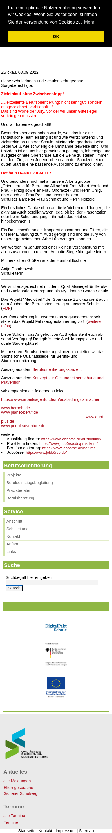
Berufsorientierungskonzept (57, 369)
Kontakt (13, 536)
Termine (11, 822)
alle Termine (14, 815)
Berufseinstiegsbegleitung (29, 482)
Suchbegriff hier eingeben (29, 577)
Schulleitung (17, 529)
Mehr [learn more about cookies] (89, 22)
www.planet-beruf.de (19, 412)
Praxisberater (18, 490)
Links (11, 551)
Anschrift (14, 521)
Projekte (13, 475)
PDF (7, 308)
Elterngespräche (18, 787)
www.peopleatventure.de (23, 426)
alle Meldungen (17, 781)
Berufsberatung (20, 498)
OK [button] (56, 36)
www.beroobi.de (15, 408)
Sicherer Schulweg (20, 793)
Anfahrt (12, 544)
